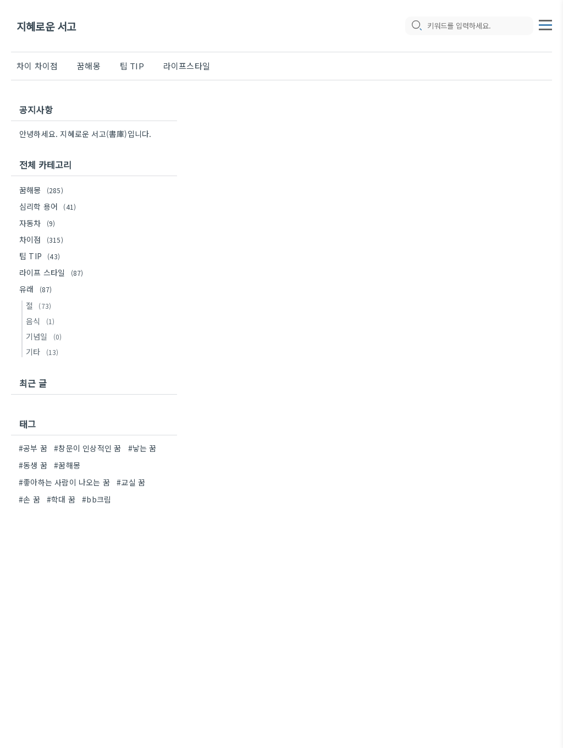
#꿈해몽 (67, 465)
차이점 (43, 239)
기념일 (45, 336)
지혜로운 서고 (46, 26)
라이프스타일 (186, 66)
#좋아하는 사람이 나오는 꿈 (64, 482)
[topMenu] (545, 23)
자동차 (38, 222)
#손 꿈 (29, 499)
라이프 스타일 (52, 272)
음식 (42, 320)
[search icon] (416, 25)
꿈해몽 (89, 66)
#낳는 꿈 (142, 448)
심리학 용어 (49, 206)
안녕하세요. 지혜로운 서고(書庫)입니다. (85, 133)
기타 (44, 351)
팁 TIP (132, 66)
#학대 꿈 (61, 499)
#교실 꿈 (131, 482)
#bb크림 (96, 499)
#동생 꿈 (33, 465)
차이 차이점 (37, 66)
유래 (37, 288)
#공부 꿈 (33, 448)
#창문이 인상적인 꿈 (87, 448)
